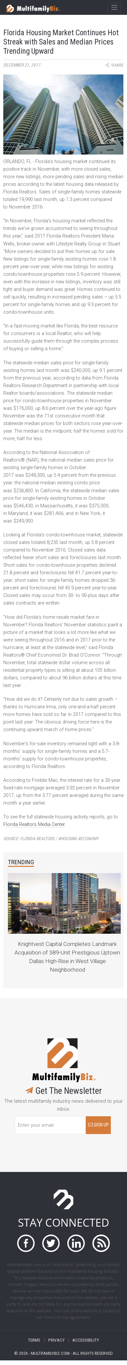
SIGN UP (98, 1125)
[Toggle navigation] (114, 8)
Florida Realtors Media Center (34, 824)
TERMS (34, 1340)
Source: (51, 838)
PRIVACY (56, 1340)
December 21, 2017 (21, 65)
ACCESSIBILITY (85, 1340)
